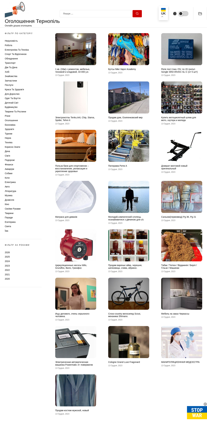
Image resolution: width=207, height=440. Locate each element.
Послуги (9, 85)
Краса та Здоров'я (14, 89)
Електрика (10, 182)
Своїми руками (12, 208)
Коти (7, 178)
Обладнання (11, 58)
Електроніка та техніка (17, 49)
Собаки (8, 173)
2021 (7, 274)
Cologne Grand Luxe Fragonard (124, 362)
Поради (9, 217)
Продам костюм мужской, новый (72, 410)
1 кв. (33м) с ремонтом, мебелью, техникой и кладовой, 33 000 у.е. (72, 70)
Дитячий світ (11, 102)
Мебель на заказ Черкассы (175, 313)
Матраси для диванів (66, 217)
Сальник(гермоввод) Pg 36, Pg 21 (178, 217)
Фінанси (9, 164)
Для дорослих (12, 94)
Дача (7, 151)
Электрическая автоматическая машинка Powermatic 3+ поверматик (74, 363)
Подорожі (10, 160)
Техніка (8, 142)
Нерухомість (11, 41)
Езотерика (10, 222)
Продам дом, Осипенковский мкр (125, 117)
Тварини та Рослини (15, 111)
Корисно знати (12, 147)
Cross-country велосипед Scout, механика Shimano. (124, 315)
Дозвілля (9, 200)
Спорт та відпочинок (15, 54)
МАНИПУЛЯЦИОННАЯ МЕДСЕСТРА (180, 362)
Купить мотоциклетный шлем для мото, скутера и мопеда (178, 118)
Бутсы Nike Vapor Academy (122, 69)
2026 (7, 252)
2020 (7, 279)
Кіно (7, 204)
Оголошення (11, 120)
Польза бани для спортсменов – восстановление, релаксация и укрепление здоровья (72, 169)
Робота (8, 45)
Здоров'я (9, 129)
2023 (7, 265)
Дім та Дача (11, 67)
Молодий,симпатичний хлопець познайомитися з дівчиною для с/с (126, 218)
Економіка (10, 125)
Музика (8, 195)
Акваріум (9, 169)
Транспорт (10, 63)
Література (10, 191)
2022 (7, 270)
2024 (7, 261)
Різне (7, 116)
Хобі (7, 72)
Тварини (9, 213)
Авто (7, 186)
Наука (8, 138)
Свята (8, 226)
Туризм (8, 133)
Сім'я (7, 155)
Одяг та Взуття (12, 98)
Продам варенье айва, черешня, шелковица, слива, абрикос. (125, 266)
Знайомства (11, 76)
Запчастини (11, 80)
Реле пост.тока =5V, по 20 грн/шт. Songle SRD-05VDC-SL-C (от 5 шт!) (179, 70)
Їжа (6, 231)
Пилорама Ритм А (117, 166)
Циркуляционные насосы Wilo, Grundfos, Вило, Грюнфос (71, 266)
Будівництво (11, 107)
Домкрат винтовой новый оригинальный (174, 167)
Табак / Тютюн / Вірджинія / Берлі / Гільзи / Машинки (179, 266)
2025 (7, 256)
